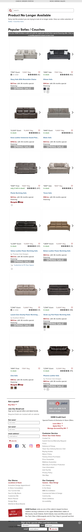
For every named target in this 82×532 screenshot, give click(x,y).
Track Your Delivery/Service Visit (53, 449)
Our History (46, 485)
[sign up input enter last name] (24, 429)
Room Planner (13, 498)
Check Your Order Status (51, 435)
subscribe (53, 529)
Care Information (48, 467)
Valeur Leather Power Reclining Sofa (24, 251)
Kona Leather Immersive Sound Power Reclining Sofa (30, 137)
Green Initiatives (48, 498)
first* (28, 525)
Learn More (57, 423)
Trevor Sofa (47, 193)
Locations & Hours (15, 483)
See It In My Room (14, 493)
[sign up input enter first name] (24, 422)
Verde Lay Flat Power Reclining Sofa (56, 314)
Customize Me (13, 496)
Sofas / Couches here (16, 21)
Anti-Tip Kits (46, 470)
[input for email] (38, 529)
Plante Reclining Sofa (19, 193)
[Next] (39, 54)
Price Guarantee (48, 459)
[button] (39, 72)
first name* (12, 420)
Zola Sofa (14, 375)
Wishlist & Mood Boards (16, 504)
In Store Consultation (15, 488)
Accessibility (46, 501)
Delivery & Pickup (48, 446)
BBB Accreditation (48, 490)
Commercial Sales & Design (52, 493)
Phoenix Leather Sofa (51, 375)
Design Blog (12, 501)
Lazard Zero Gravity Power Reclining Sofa (26, 314)
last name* (12, 427)
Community (46, 496)
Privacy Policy (47, 472)
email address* (13, 433)
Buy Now (11, 405)
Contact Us (46, 438)
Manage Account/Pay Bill (56, 428)
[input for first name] (30, 525)
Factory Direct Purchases (51, 457)
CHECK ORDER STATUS (25, 1)
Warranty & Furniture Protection (53, 464)
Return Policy (47, 454)
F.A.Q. (44, 443)
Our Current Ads (14, 490)
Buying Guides (47, 451)
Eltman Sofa (47, 79)
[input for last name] (54, 525)
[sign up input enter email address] (24, 436)
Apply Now (57, 426)
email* (35, 529)
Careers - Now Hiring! (50, 483)
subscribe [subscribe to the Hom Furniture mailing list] (13, 441)
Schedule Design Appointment (19, 485)
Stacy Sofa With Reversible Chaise (23, 79)
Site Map (45, 475)
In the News (46, 488)
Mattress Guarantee (49, 462)
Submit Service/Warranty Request (54, 441)
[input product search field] (43, 10)
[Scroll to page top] (41, 519)
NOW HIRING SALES (57, 1)
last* (52, 525)
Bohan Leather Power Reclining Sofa (56, 251)
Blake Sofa (47, 137)
